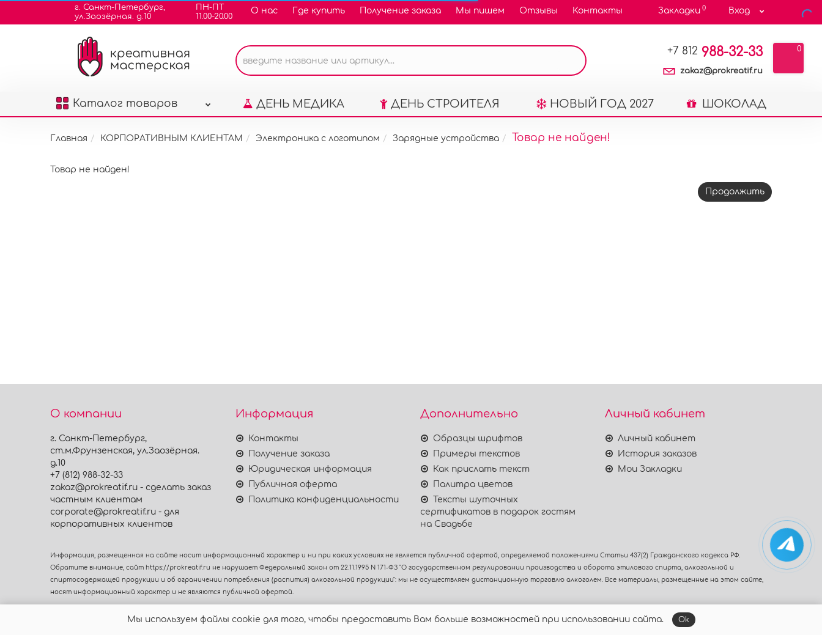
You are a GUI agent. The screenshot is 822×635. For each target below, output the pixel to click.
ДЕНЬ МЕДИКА (293, 126)
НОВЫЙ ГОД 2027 (595, 126)
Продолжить (735, 213)
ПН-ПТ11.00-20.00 (206, 12)
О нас (264, 10)
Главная (68, 160)
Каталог (133, 122)
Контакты (597, 10)
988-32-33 (715, 74)
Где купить (318, 10)
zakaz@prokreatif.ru (721, 93)
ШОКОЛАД (726, 126)
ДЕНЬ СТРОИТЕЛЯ (440, 126)
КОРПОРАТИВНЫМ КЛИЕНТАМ (171, 160)
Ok (683, 619)
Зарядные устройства (446, 160)
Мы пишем (480, 10)
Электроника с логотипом (318, 160)
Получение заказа (400, 10)
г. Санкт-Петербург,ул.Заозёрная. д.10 (112, 12)
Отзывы (538, 10)
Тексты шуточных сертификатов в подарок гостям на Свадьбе (498, 512)
